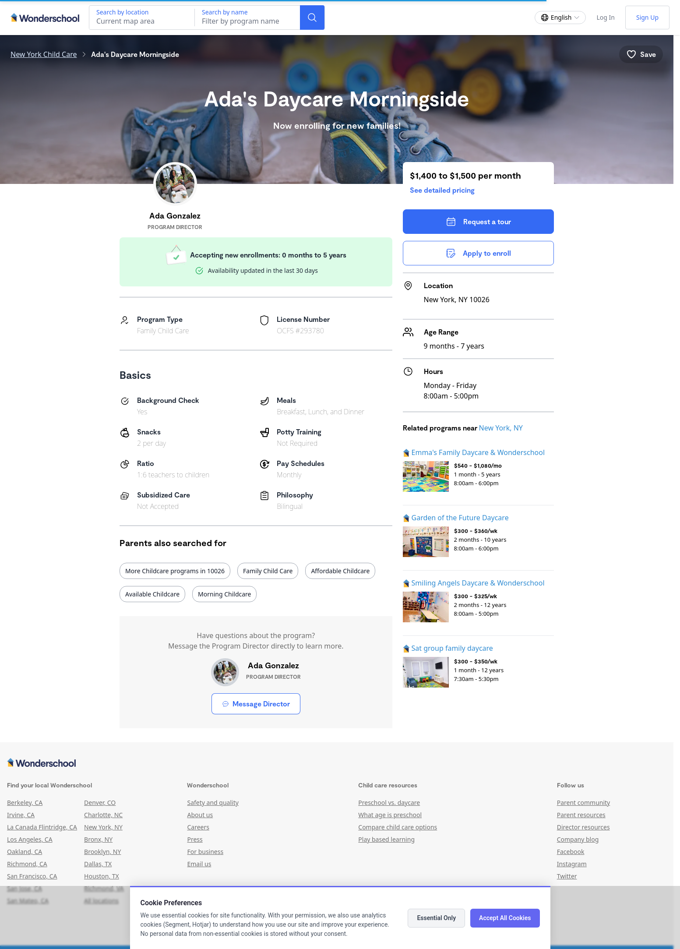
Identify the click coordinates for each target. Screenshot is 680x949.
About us (200, 815)
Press (194, 839)
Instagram (572, 864)
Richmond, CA (27, 864)
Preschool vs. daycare (389, 802)
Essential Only (436, 917)
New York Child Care (44, 54)
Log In (605, 17)
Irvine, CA (21, 815)
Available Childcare (152, 594)
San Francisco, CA (32, 876)
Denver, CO (100, 802)
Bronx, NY (98, 839)
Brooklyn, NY (102, 851)
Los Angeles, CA (30, 839)
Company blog (578, 839)
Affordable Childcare (340, 571)
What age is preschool (390, 815)
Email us (199, 864)
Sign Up (647, 17)
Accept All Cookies (505, 917)
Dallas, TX (98, 864)
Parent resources (581, 815)
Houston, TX (101, 876)
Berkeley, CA (24, 802)
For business (205, 851)
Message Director (256, 703)
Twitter (567, 876)
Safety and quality (212, 802)
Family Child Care (267, 571)
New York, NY (501, 428)
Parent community (583, 802)
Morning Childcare (224, 594)
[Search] (312, 17)
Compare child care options (397, 827)
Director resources (583, 827)
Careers (198, 827)
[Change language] (560, 17)
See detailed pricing (442, 190)
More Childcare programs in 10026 (175, 571)
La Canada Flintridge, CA (42, 827)
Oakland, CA (24, 851)
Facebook (571, 851)
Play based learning (386, 839)
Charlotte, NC (103, 815)
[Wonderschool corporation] (336, 763)
